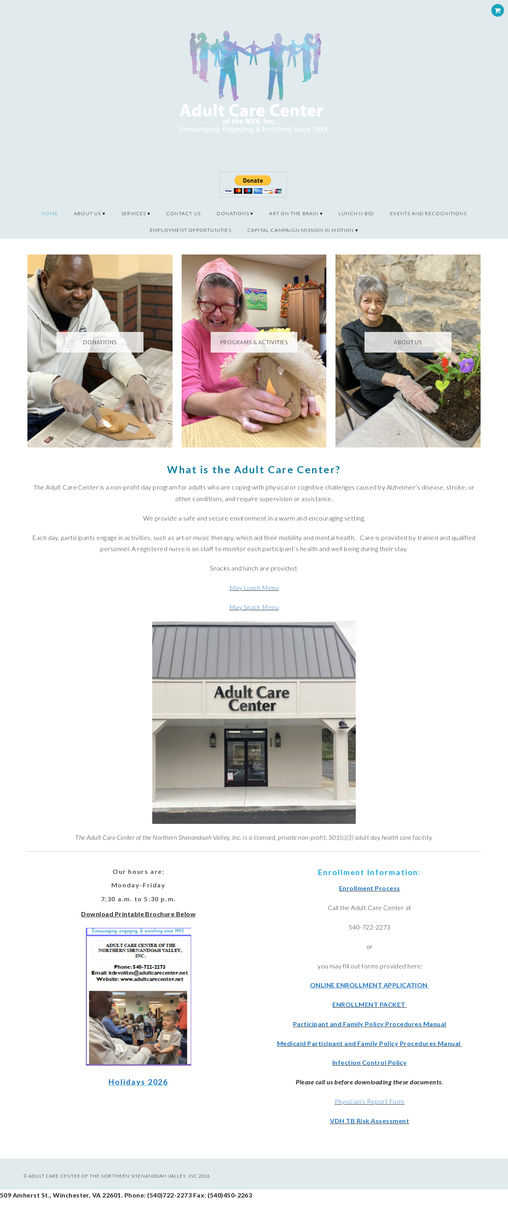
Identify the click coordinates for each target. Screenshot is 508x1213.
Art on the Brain (293, 213)
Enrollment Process (369, 888)
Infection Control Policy (369, 1062)
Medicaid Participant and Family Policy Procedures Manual (369, 1043)
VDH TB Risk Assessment (369, 1120)
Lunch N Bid (356, 213)
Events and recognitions (428, 213)
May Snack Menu (254, 607)
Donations (233, 213)
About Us (87, 213)
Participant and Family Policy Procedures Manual (369, 1024)
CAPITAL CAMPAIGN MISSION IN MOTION (300, 230)
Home (49, 213)
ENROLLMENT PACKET (369, 1004)
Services (133, 213)
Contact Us (183, 213)
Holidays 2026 (138, 1081)
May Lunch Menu (254, 587)
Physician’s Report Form (370, 1101)
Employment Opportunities (190, 230)
